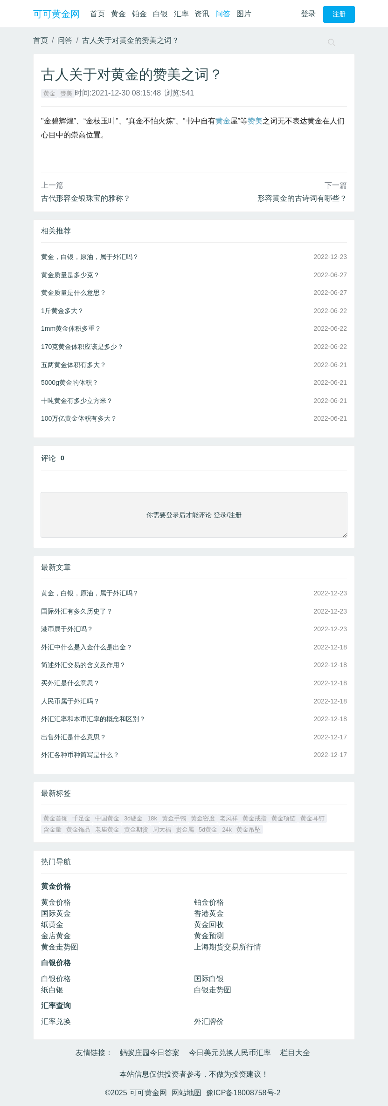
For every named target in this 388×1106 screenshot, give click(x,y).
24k (227, 829)
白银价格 (56, 979)
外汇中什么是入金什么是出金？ (86, 647)
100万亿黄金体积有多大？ (79, 418)
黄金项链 (283, 818)
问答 (222, 14)
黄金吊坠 (248, 829)
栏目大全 (295, 1053)
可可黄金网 (56, 14)
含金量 (52, 829)
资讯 (201, 14)
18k (152, 818)
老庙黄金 (107, 829)
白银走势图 (212, 990)
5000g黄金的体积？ (69, 382)
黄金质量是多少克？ (70, 275)
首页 (97, 14)
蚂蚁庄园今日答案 (150, 1053)
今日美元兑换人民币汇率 (230, 1053)
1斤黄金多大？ (62, 310)
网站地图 (186, 1093)
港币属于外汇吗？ (67, 629)
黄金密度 (203, 818)
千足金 (81, 818)
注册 (339, 14)
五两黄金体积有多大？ (73, 365)
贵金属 (185, 829)
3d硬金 (133, 818)
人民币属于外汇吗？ (70, 701)
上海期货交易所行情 (227, 947)
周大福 (162, 829)
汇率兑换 (56, 1021)
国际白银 (209, 979)
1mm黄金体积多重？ (71, 328)
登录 (308, 14)
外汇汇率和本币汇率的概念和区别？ (93, 719)
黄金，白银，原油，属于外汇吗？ (90, 256)
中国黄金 (107, 818)
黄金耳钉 (312, 818)
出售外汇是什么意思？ (73, 737)
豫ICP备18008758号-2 (243, 1093)
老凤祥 (229, 818)
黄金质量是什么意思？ (73, 292)
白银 (160, 14)
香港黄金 (209, 913)
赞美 (66, 93)
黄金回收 (209, 924)
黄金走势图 (59, 947)
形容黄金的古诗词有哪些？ (302, 198)
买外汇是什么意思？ (70, 683)
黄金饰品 (78, 829)
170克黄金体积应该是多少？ (82, 346)
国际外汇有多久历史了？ (77, 611)
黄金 (118, 14)
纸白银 (52, 990)
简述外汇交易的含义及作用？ (83, 665)
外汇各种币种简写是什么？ (80, 754)
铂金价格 (209, 902)
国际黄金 (56, 913)
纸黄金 (52, 924)
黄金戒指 (254, 818)
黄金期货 (136, 829)
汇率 (181, 14)
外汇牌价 (209, 1021)
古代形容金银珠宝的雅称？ (86, 198)
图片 (243, 14)
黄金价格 (56, 902)
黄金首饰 (55, 818)
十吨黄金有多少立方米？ (77, 400)
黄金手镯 (174, 818)
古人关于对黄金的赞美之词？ (130, 40)
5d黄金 (208, 829)
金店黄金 (56, 936)
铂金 (139, 14)
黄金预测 (209, 936)
